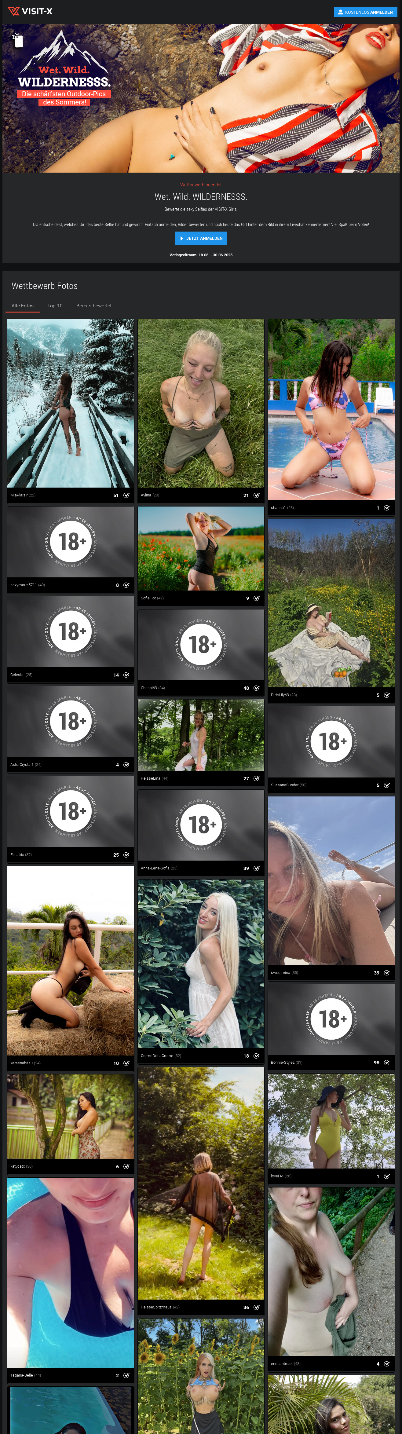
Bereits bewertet (93, 306)
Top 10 (55, 306)
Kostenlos (369, 12)
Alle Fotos (23, 306)
